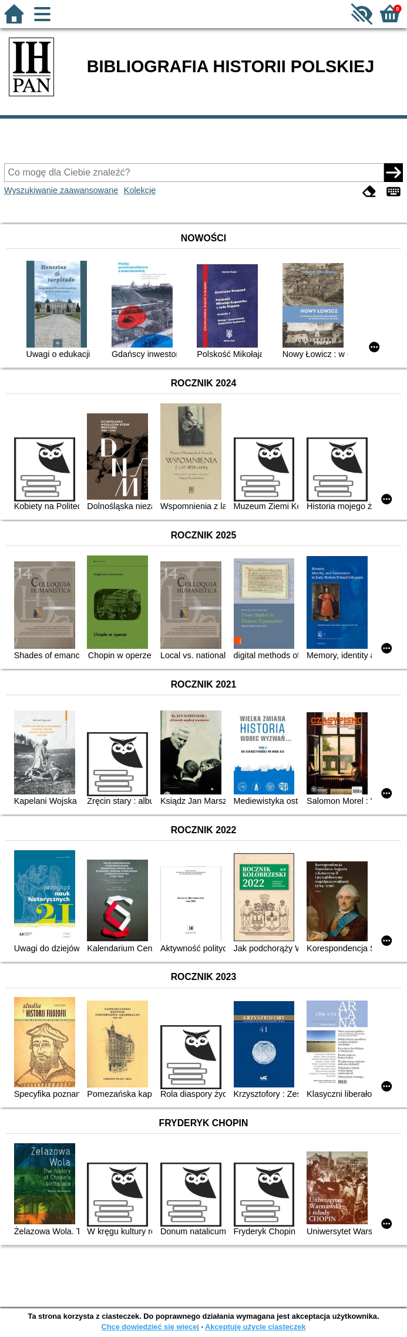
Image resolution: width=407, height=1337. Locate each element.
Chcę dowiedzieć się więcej (150, 1326)
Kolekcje (140, 190)
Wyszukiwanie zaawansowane (61, 190)
